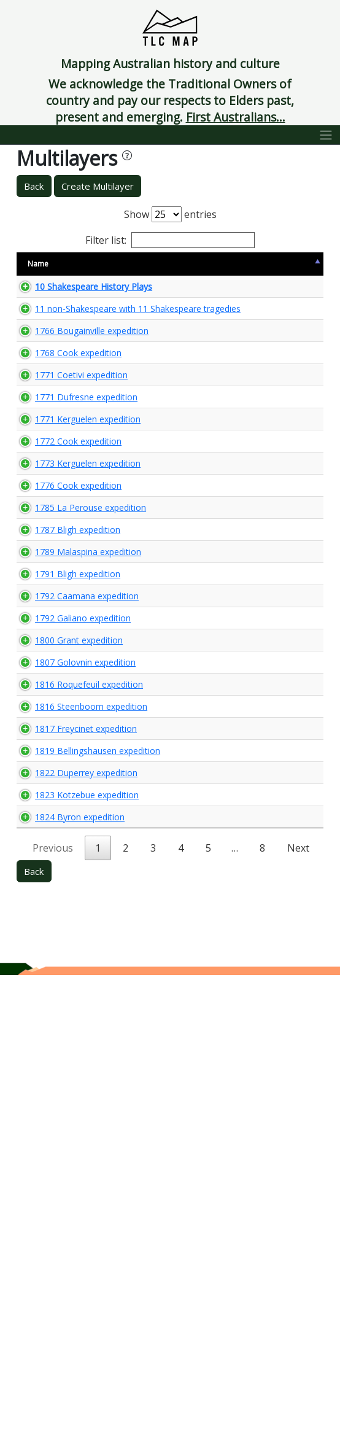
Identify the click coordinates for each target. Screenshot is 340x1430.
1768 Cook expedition (56, 452)
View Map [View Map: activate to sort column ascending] (248, 263)
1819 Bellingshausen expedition (65, 1147)
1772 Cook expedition (56, 598)
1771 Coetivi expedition (59, 485)
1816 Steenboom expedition (58, 1068)
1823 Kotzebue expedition (55, 1226)
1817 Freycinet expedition (64, 1107)
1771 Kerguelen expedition (55, 559)
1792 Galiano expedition (61, 915)
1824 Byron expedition (58, 1266)
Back (34, 186)
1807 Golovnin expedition (63, 983)
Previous (53, 1303)
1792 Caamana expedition (55, 875)
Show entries (170, 214)
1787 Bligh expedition (56, 757)
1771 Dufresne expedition (64, 519)
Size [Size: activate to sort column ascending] (118, 263)
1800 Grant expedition (57, 949)
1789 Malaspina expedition (55, 796)
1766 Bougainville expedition (59, 412)
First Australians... (235, 117)
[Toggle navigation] (326, 135)
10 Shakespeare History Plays (61, 298)
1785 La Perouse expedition (55, 717)
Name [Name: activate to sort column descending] (38, 263)
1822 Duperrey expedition (64, 1187)
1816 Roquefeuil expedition (56, 1022)
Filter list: (170, 240)
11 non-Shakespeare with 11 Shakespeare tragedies (60, 355)
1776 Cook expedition (56, 678)
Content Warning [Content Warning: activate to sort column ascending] (176, 263)
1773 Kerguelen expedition (55, 638)
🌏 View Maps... (268, 298)
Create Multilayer (97, 186)
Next (298, 1303)
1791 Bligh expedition (56, 836)
